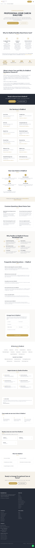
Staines (19, 513)
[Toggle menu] (33, 2)
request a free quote (17, 199)
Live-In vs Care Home (21, 503)
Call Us (29, 1)
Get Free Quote (12, 101)
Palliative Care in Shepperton (4, 538)
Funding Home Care (20, 504)
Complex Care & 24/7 (3, 513)
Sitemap (24, 543)
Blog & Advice (20, 499)
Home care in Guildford (22, 458)
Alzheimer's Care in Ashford (4, 536)
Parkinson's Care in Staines (4, 535)
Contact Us (19, 505)
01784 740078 (25, 198)
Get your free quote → (29, 54)
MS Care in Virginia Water (3, 539)
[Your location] (23, 327)
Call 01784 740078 (21, 101)
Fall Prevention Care (9, 361)
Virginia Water (20, 518)
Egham (19, 512)
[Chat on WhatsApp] (33, 546)
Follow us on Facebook (5, 498)
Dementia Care (3, 519)
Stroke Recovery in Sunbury (4, 537)
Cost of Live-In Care (21, 500)
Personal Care (2, 518)
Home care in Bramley (6, 458)
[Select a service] (12, 327)
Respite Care (2, 517)
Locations (5, 3)
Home (2, 3)
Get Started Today (13, 483)
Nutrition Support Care (25, 361)
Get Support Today (17, 335)
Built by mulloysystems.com (30, 543)
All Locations (20, 498)
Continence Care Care (17, 361)
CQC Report (20, 506)
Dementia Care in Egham (3, 534)
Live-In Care (2, 512)
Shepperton (19, 517)
